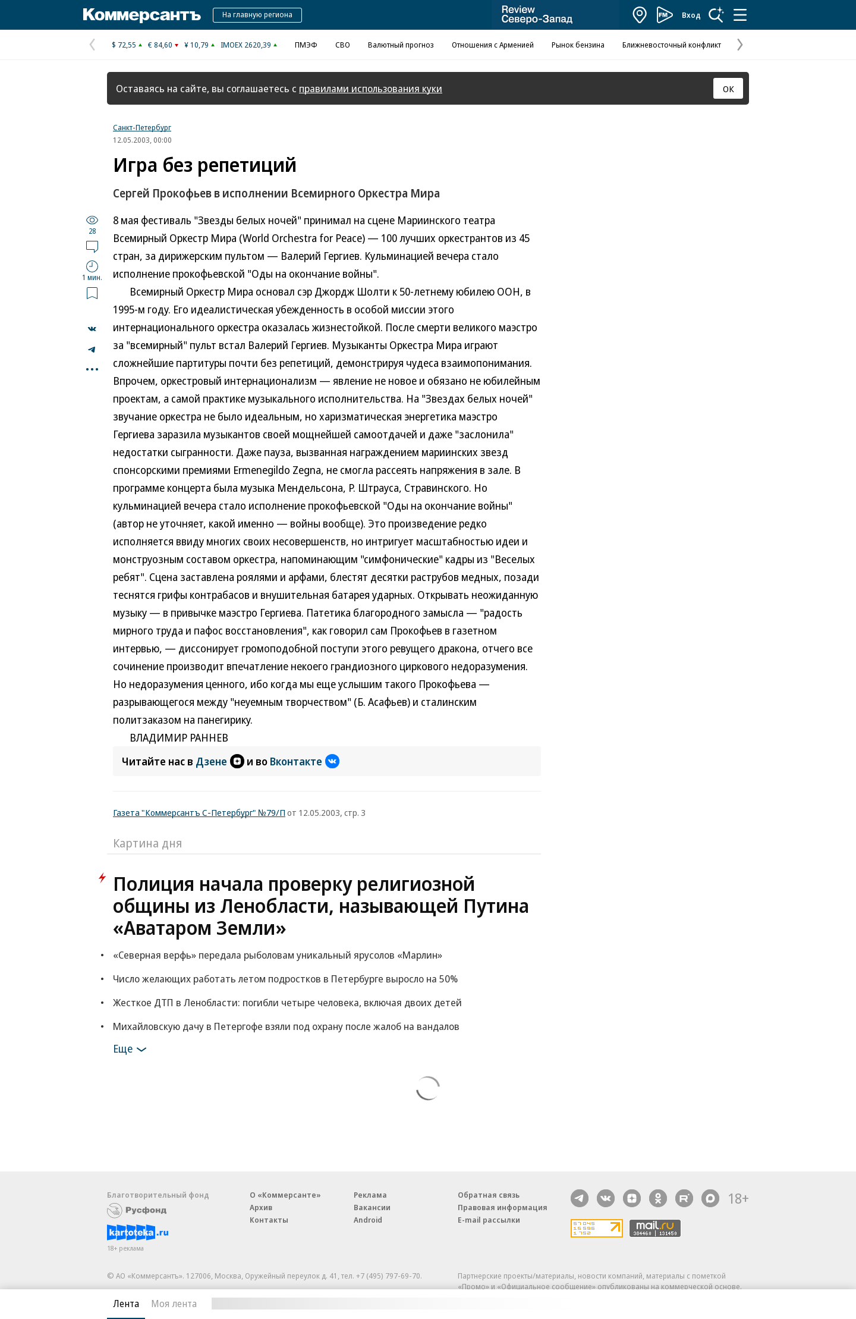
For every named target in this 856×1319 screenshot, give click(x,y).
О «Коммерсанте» (285, 1194)
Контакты (269, 1219)
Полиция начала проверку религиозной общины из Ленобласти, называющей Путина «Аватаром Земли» (321, 905)
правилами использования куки (370, 88)
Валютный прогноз (401, 44)
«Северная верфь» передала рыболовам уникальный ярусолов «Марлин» (277, 955)
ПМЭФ (306, 44)
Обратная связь (489, 1194)
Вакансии (372, 1207)
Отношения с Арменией (493, 44)
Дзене (220, 761)
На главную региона (257, 14)
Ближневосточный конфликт (671, 44)
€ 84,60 (160, 44)
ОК (728, 89)
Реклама (370, 1194)
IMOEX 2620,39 (246, 44)
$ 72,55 (124, 44)
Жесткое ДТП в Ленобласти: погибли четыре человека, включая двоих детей (287, 1002)
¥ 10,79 (196, 44)
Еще (131, 1050)
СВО (342, 44)
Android (368, 1219)
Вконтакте (304, 761)
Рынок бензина (578, 44)
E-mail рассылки (489, 1219)
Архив (261, 1207)
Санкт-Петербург (142, 127)
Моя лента (174, 1303)
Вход (691, 15)
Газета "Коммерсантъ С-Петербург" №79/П (199, 812)
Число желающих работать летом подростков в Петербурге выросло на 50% (285, 978)
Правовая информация (502, 1207)
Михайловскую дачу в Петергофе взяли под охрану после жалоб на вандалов (286, 1026)
